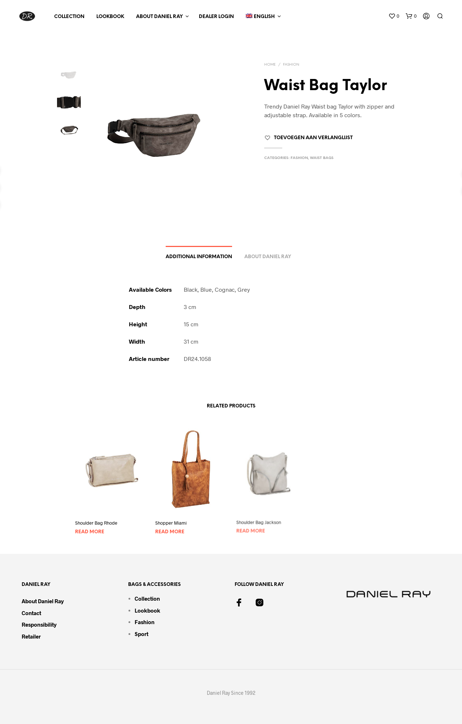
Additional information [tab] (199, 257)
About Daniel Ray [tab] (267, 257)
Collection (69, 16)
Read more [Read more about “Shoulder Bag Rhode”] (89, 532)
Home (270, 65)
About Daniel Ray (159, 16)
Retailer (31, 636)
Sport (141, 634)
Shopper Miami (172, 521)
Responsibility (39, 624)
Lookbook (110, 16)
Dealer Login (216, 16)
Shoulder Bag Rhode (96, 523)
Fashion (291, 65)
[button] (393, 16)
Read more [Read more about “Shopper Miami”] (171, 529)
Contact (31, 613)
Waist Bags (322, 158)
